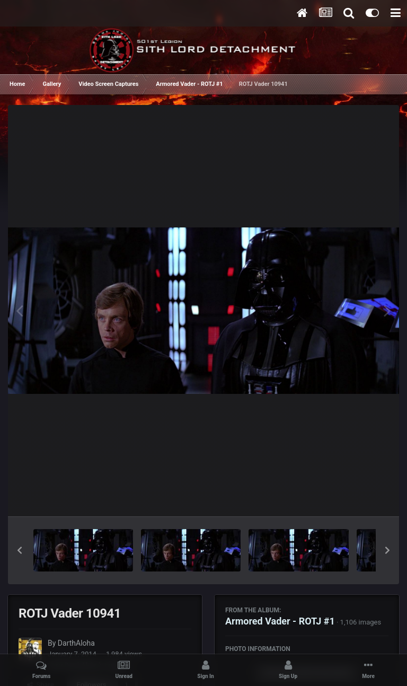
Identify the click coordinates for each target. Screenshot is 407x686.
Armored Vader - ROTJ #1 (280, 621)
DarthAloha (76, 643)
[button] (19, 550)
